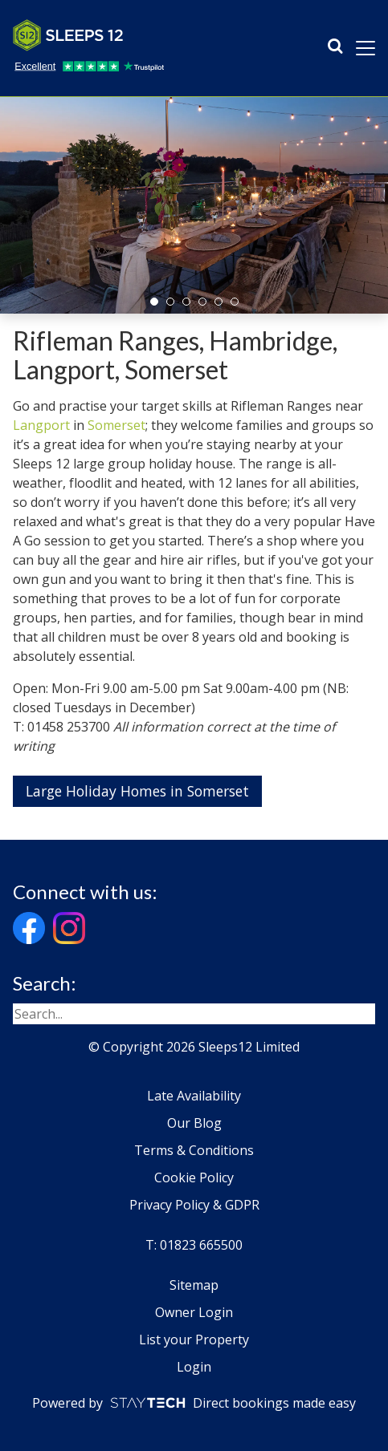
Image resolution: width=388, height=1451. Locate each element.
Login (194, 1367)
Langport (41, 425)
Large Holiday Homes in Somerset (137, 790)
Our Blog (194, 1123)
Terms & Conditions (194, 1150)
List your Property (194, 1339)
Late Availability (194, 1095)
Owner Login (194, 1312)
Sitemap (194, 1285)
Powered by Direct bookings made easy (194, 1402)
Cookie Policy (194, 1177)
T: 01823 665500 (194, 1245)
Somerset (116, 425)
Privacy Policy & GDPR (194, 1205)
